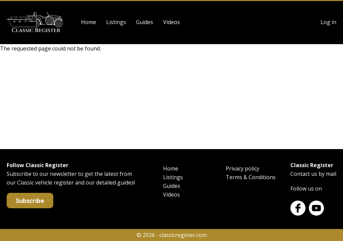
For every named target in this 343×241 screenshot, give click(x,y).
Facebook (297, 208)
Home (88, 22)
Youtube (316, 208)
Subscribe (30, 201)
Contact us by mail (313, 173)
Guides (144, 22)
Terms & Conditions (251, 177)
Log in (328, 22)
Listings (116, 22)
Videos (171, 22)
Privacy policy (242, 168)
